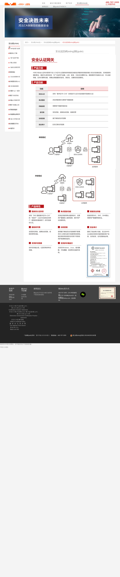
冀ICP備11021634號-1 (43, 335)
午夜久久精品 (4, 347)
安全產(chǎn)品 (82, 3)
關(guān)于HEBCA (59, 6)
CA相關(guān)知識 (24, 296)
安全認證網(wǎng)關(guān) (52, 42)
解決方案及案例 (55, 3)
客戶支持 (69, 3)
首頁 (43, 3)
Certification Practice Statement (18, 308)
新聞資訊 (45, 6)
